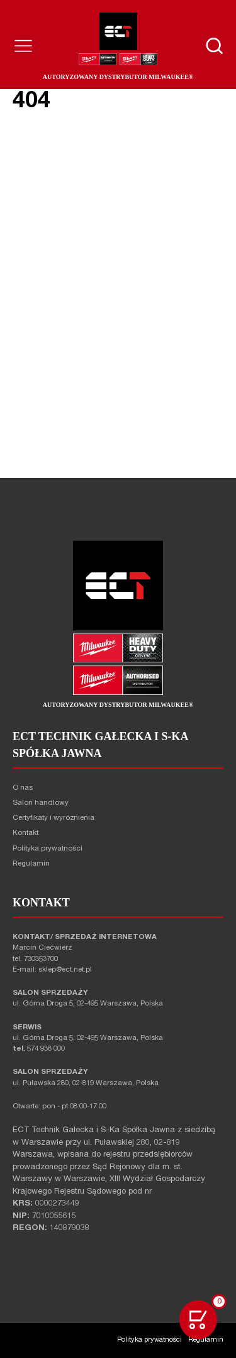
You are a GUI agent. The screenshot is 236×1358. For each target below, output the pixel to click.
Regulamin (31, 864)
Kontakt (25, 833)
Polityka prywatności (47, 849)
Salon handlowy (41, 803)
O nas (23, 788)
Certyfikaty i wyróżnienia (53, 818)
